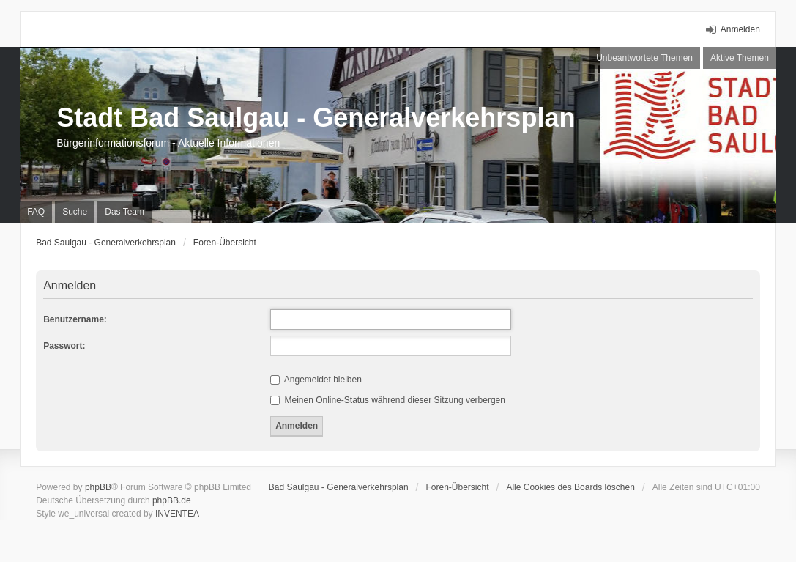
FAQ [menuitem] (36, 212)
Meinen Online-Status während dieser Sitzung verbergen (387, 400)
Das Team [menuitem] (124, 212)
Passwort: (64, 346)
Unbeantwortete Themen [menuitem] (644, 58)
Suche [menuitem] (74, 212)
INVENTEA (177, 514)
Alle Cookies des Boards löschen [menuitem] (570, 487)
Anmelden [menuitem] (740, 29)
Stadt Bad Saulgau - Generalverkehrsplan (315, 118)
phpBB (98, 487)
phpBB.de (171, 500)
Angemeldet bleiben (316, 379)
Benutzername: (75, 319)
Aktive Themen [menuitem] (739, 58)
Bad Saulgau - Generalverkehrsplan (106, 242)
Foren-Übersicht (224, 242)
